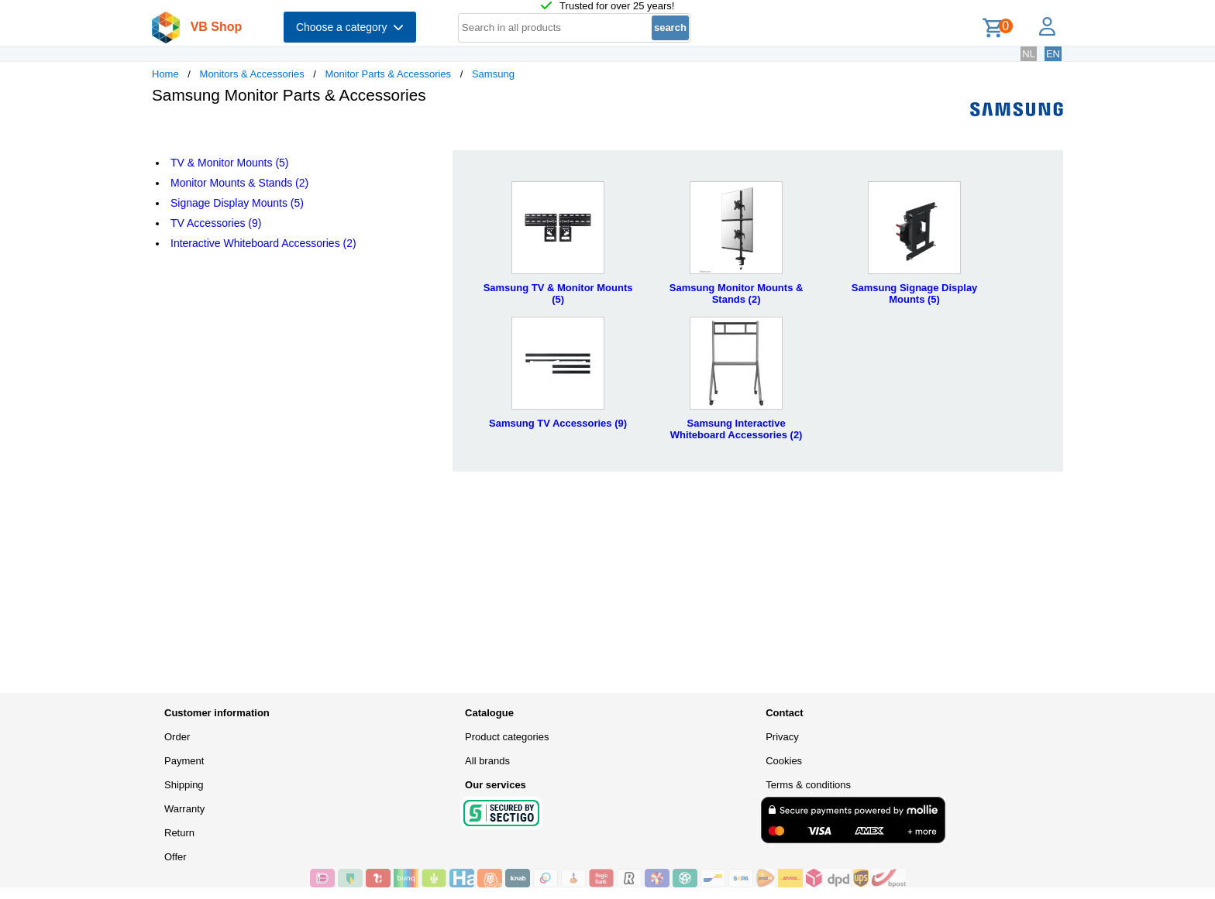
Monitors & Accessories (252, 74)
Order (177, 737)
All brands (487, 761)
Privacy (782, 737)
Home (165, 74)
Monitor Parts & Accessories (388, 74)
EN (1053, 54)
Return (179, 833)
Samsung (493, 74)
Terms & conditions (808, 785)
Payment (184, 761)
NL (1028, 54)
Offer (175, 857)
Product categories (507, 737)
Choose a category (350, 27)
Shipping (184, 785)
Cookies (784, 761)
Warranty (184, 809)
